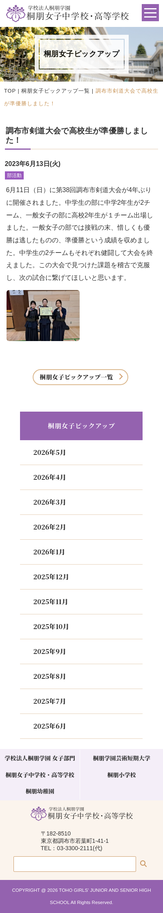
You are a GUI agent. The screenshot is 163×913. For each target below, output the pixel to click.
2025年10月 (51, 626)
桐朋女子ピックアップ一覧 (55, 91)
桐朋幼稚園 (39, 791)
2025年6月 (49, 726)
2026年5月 (49, 452)
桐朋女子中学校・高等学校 (39, 775)
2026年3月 (49, 502)
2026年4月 (49, 477)
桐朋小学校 (121, 775)
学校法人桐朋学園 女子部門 (39, 758)
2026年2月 (49, 527)
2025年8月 (49, 676)
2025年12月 (51, 576)
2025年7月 (49, 701)
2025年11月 (50, 601)
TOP (10, 91)
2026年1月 (49, 551)
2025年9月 (49, 651)
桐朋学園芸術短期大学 (121, 758)
